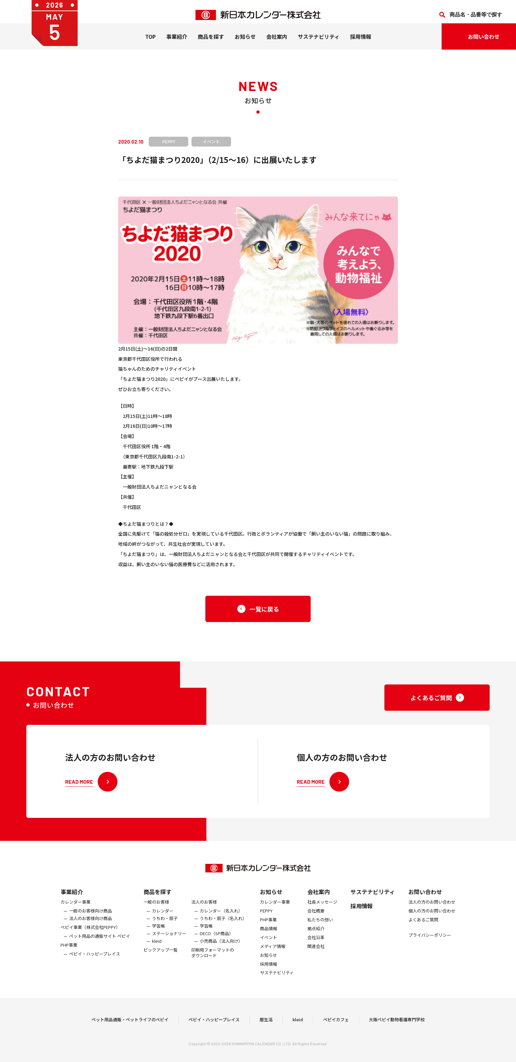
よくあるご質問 (423, 925)
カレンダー (162, 916)
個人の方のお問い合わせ (431, 916)
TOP (150, 43)
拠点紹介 (315, 933)
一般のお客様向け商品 (90, 916)
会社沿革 (315, 942)
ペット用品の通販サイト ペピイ (99, 941)
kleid (157, 946)
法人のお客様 (204, 907)
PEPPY (266, 916)
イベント (268, 942)
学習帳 (158, 931)
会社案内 (276, 43)
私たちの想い (320, 925)
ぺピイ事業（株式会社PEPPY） (90, 932)
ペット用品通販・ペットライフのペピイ (129, 1022)
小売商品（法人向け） (221, 946)
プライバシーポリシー (429, 940)
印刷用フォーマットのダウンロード (212, 957)
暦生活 (266, 1022)
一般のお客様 (156, 907)
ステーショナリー (169, 938)
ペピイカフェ (336, 1022)
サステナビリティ (319, 43)
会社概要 (315, 916)
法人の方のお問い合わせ (431, 907)
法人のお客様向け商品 (90, 924)
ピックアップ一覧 (160, 955)
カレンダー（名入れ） (221, 916)
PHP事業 (69, 950)
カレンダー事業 (75, 907)
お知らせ (245, 43)
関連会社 (315, 951)
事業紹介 (176, 43)
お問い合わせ (425, 897)
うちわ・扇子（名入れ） (223, 924)
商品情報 (268, 933)
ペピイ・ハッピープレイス (94, 959)
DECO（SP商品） (216, 938)
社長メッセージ (322, 907)
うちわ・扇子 (165, 924)
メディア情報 (272, 951)
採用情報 (360, 43)
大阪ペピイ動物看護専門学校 (397, 1022)
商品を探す (157, 897)
